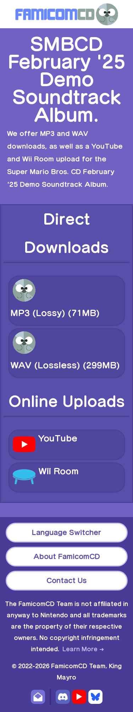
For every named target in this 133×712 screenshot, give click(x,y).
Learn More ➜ (83, 649)
